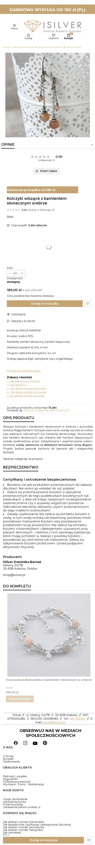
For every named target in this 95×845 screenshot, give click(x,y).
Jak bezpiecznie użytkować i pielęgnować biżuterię (37, 824)
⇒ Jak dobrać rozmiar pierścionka (26, 392)
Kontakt (8, 758)
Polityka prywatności (17, 781)
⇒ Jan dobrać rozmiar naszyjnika (26, 395)
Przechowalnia (13, 804)
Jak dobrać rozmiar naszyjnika (23, 830)
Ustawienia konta (14, 801)
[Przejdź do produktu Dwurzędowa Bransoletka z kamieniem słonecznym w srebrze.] (49, 635)
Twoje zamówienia (15, 799)
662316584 (77, 719)
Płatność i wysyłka (15, 776)
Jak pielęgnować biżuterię (25, 381)
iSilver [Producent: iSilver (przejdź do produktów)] (10, 216)
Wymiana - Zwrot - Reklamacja (23, 784)
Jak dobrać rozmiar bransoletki (23, 822)
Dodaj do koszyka (45, 303)
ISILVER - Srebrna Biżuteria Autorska (20, 47)
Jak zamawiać (12, 832)
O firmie (8, 756)
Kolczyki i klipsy (73, 47)
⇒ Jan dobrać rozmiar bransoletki (26, 388)
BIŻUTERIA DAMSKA (52, 47)
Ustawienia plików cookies (20, 807)
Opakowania (11, 761)
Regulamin (10, 779)
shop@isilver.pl (14, 575)
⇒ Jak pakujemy (17, 384)
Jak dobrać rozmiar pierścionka (23, 827)
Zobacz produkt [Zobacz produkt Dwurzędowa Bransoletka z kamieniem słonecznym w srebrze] (20, 698)
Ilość (10, 268)
